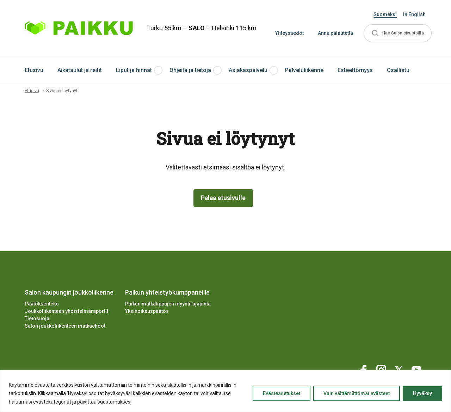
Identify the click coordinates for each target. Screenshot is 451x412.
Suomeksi (385, 14)
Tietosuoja (37, 319)
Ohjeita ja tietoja (190, 70)
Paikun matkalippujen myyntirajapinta (168, 304)
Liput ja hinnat (134, 70)
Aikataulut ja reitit (79, 70)
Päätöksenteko (42, 304)
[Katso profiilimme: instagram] (382, 368)
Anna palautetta (335, 33)
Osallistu (398, 70)
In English (414, 14)
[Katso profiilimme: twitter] (400, 368)
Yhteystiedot (289, 33)
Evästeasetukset (281, 393)
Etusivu (34, 70)
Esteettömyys (355, 70)
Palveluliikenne (304, 70)
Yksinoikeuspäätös (147, 311)
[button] (397, 33)
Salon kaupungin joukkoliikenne (69, 292)
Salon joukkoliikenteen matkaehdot (65, 326)
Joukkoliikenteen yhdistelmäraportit (66, 311)
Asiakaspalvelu (248, 70)
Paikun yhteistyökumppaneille (167, 292)
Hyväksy (422, 393)
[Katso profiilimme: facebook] (364, 368)
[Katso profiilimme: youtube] (417, 368)
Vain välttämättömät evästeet (356, 393)
